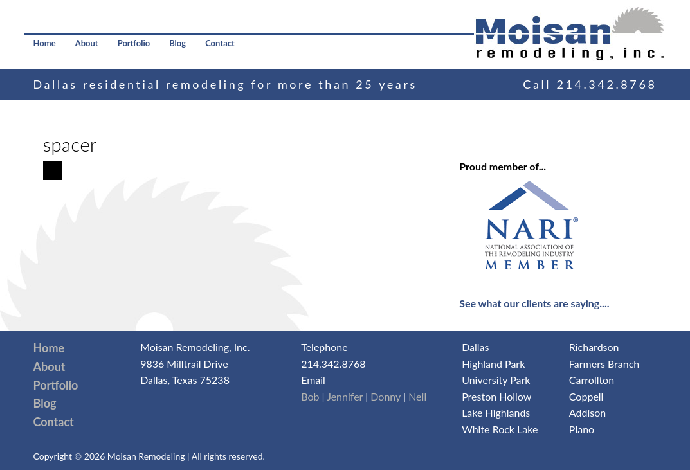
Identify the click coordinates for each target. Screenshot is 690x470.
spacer (70, 144)
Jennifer (345, 396)
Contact (220, 43)
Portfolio (134, 43)
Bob (310, 396)
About (86, 43)
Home (44, 43)
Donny (385, 396)
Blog (177, 43)
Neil (417, 396)
